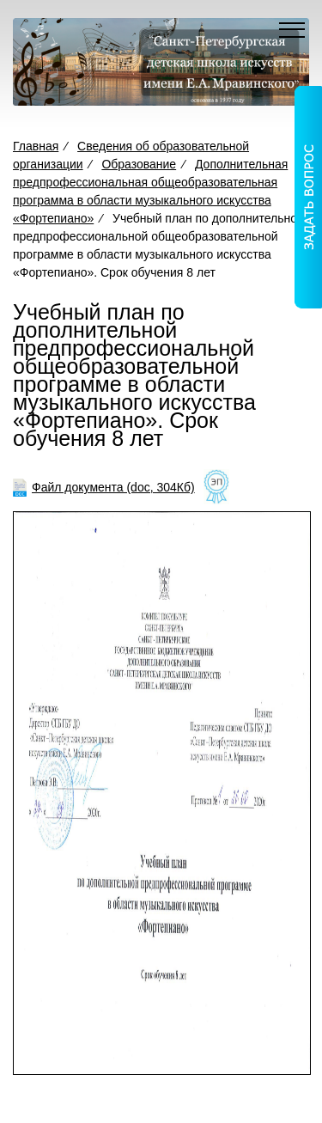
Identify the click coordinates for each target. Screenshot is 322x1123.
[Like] (216, 488)
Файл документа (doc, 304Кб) (113, 487)
